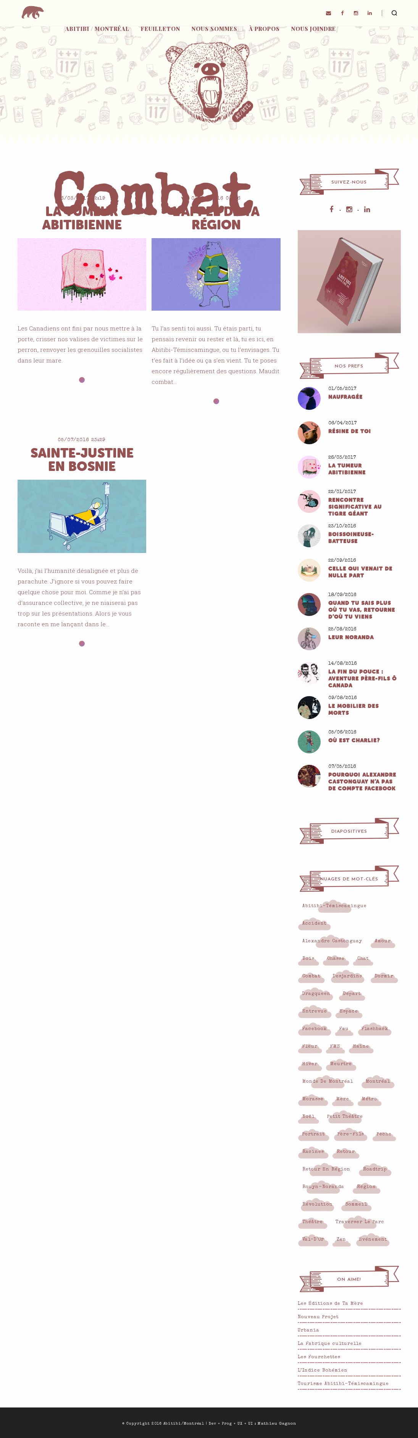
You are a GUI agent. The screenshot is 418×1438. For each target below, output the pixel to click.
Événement (373, 1240)
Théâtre (312, 1222)
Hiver (310, 1064)
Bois (308, 959)
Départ (352, 994)
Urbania (309, 1330)
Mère (342, 1099)
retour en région (326, 1169)
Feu (344, 1029)
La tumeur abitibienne (82, 218)
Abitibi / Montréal (97, 28)
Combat (311, 976)
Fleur (310, 1047)
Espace (349, 1011)
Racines (313, 1152)
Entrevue (314, 1011)
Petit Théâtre (345, 1117)
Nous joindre (313, 28)
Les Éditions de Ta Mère (330, 1304)
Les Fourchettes (319, 1357)
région (366, 1187)
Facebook (314, 1029)
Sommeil (356, 1205)
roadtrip (375, 1169)
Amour (383, 941)
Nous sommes (214, 28)
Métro (369, 1099)
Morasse (313, 1099)
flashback (375, 1029)
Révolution (317, 1205)
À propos (264, 28)
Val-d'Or (313, 1240)
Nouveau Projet (318, 1317)
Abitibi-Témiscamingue (334, 906)
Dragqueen (316, 994)
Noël (308, 1117)
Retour (346, 1152)
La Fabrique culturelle (330, 1344)
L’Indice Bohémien (323, 1371)
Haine (361, 1047)
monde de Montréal (327, 1082)
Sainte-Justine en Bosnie (82, 459)
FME (335, 1047)
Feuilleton (160, 28)
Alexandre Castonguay (332, 941)
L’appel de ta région (216, 218)
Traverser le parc (360, 1222)
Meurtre (341, 1064)
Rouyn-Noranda (323, 1187)
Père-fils (350, 1134)
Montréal (378, 1082)
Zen (341, 1240)
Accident (314, 924)
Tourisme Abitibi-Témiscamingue (343, 1384)
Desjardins (347, 976)
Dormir (384, 976)
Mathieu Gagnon (277, 1424)
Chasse (336, 959)
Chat (363, 959)
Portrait (313, 1134)
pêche (384, 1134)
